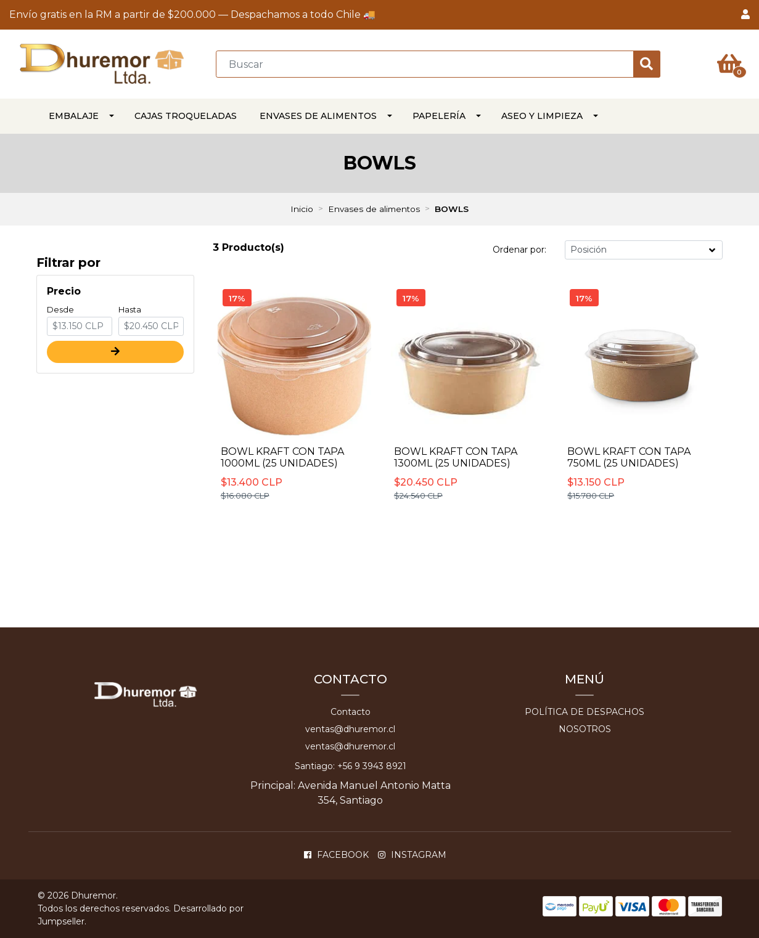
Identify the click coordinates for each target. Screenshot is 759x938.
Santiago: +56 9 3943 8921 (350, 766)
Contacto (350, 711)
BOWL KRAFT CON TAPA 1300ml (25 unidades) (455, 457)
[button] (745, 14)
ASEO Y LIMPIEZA (542, 115)
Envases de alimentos (318, 115)
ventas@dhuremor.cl (350, 729)
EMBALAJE (74, 115)
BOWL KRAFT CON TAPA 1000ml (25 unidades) (282, 457)
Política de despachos (584, 711)
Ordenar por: (519, 249)
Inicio (301, 209)
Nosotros (585, 729)
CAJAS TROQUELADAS (185, 115)
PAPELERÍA (439, 115)
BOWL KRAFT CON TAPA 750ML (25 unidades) (629, 457)
